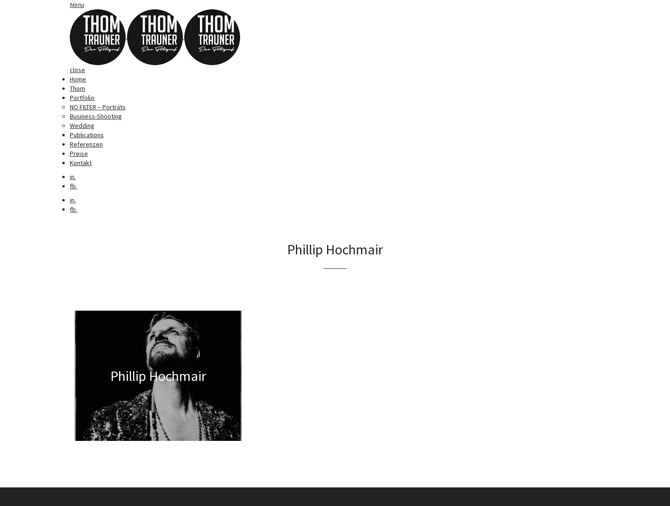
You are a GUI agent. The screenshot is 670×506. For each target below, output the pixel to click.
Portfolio (82, 97)
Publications (87, 135)
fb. (73, 186)
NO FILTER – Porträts (98, 107)
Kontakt (81, 163)
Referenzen (86, 144)
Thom (77, 88)
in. (73, 177)
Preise (79, 153)
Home (78, 79)
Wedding (82, 125)
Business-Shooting (96, 116)
